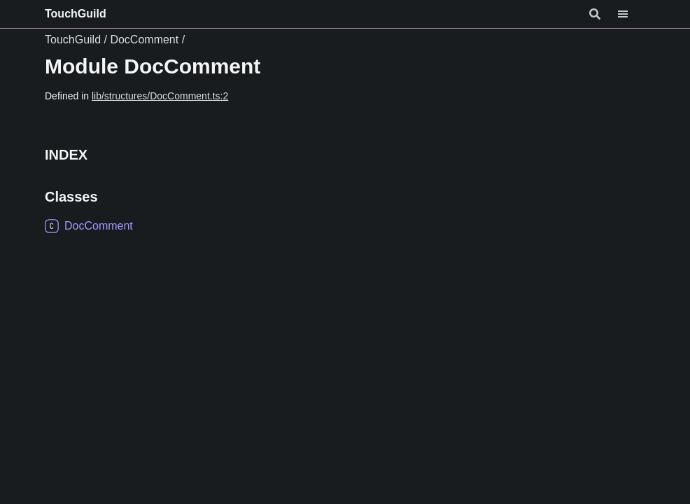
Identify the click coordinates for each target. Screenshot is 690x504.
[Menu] (631, 14)
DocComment (144, 40)
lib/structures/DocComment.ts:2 (160, 96)
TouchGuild (75, 14)
